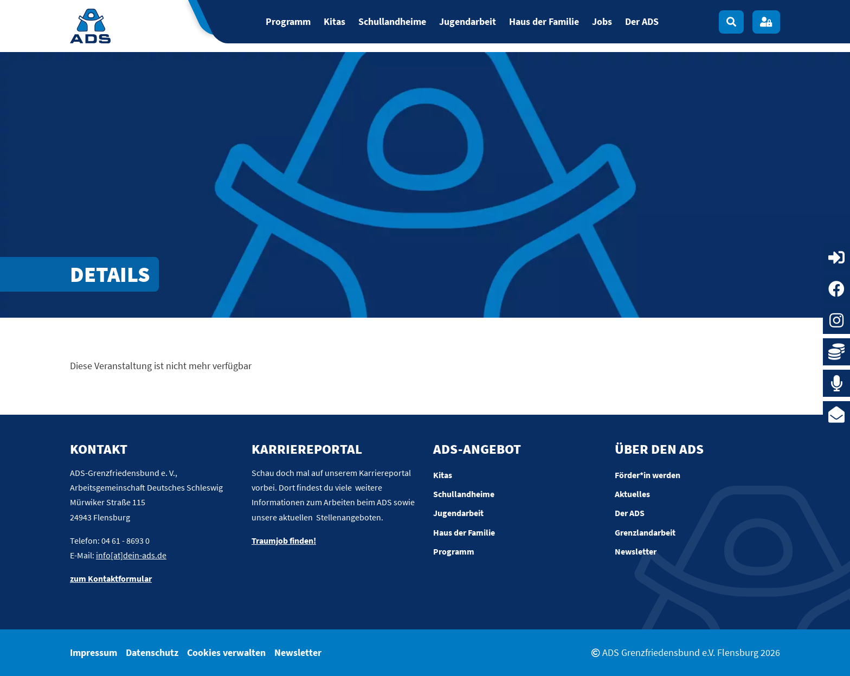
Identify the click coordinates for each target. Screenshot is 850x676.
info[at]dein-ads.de (131, 555)
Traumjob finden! (284, 540)
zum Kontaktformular (111, 578)
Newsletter (297, 652)
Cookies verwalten (226, 652)
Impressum (93, 652)
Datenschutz (152, 652)
